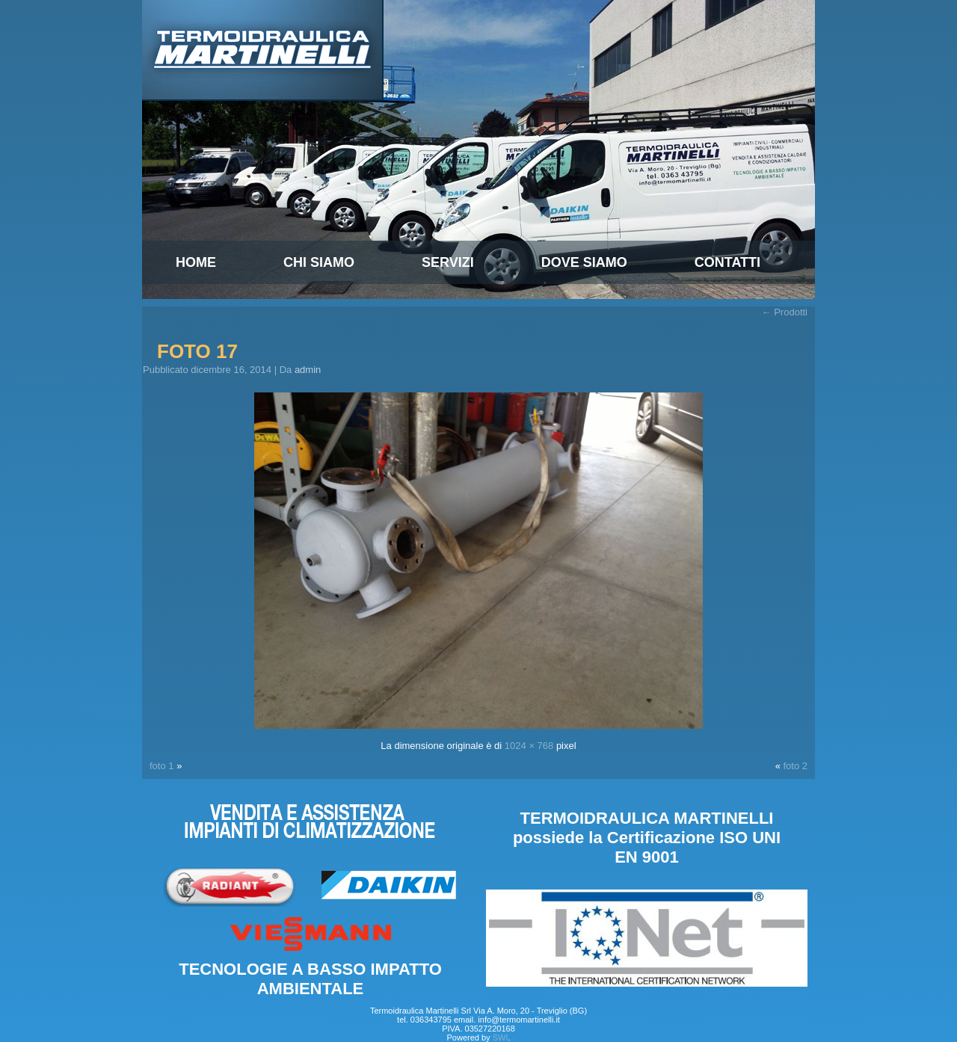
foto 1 (162, 765)
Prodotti (784, 312)
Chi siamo (318, 262)
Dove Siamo (584, 262)
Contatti (727, 262)
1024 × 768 (529, 745)
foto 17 (197, 351)
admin (308, 369)
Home (196, 262)
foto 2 (795, 765)
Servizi (448, 262)
